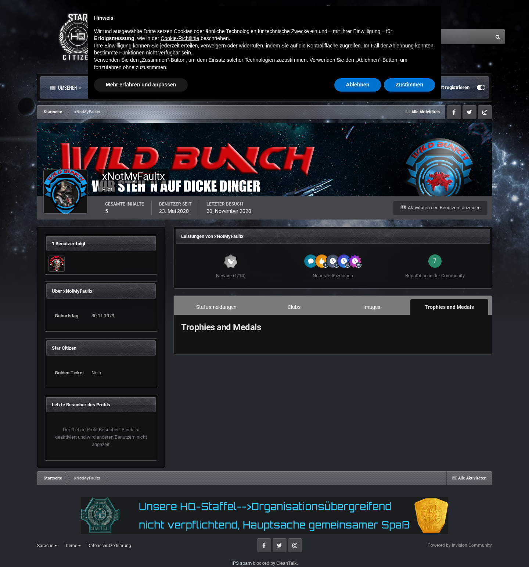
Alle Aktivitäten (117, 87)
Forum (166, 87)
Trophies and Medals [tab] (449, 307)
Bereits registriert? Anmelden (392, 87)
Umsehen (66, 87)
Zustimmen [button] (409, 547)
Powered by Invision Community (460, 545)
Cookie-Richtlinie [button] (180, 500)
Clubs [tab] (294, 307)
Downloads (286, 87)
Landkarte (241, 87)
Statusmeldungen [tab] (216, 307)
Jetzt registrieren (451, 87)
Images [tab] (371, 307)
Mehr (327, 87)
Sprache (47, 545)
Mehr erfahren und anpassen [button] (141, 547)
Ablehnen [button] (358, 547)
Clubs (203, 87)
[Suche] (414, 36)
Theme (72, 545)
